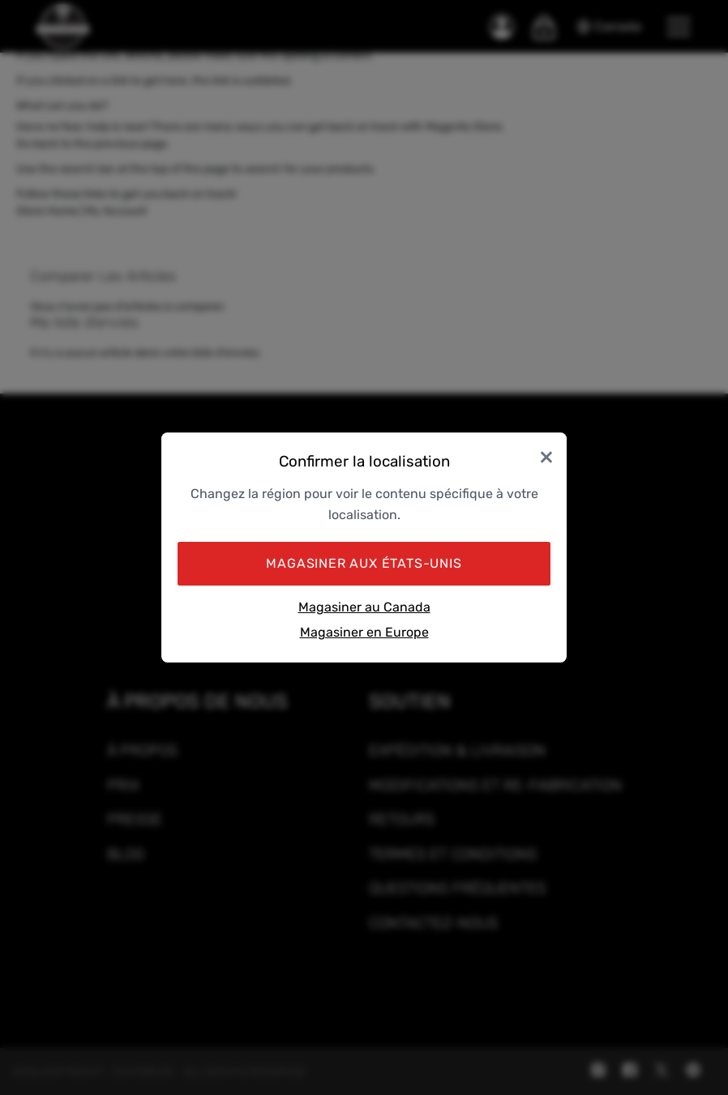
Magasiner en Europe (364, 632)
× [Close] (546, 456)
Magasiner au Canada (364, 607)
